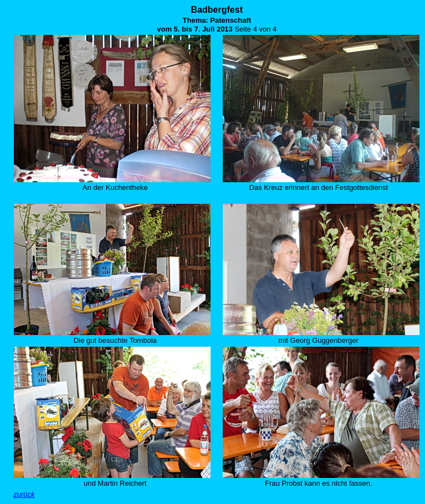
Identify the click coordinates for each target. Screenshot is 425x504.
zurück (23, 494)
